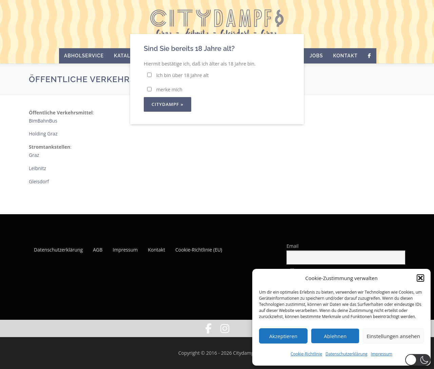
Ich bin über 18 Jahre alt (178, 75)
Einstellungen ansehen (393, 336)
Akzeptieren (283, 336)
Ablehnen (335, 336)
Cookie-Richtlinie (306, 354)
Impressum (381, 354)
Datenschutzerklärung (347, 354)
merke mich (164, 89)
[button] (420, 278)
